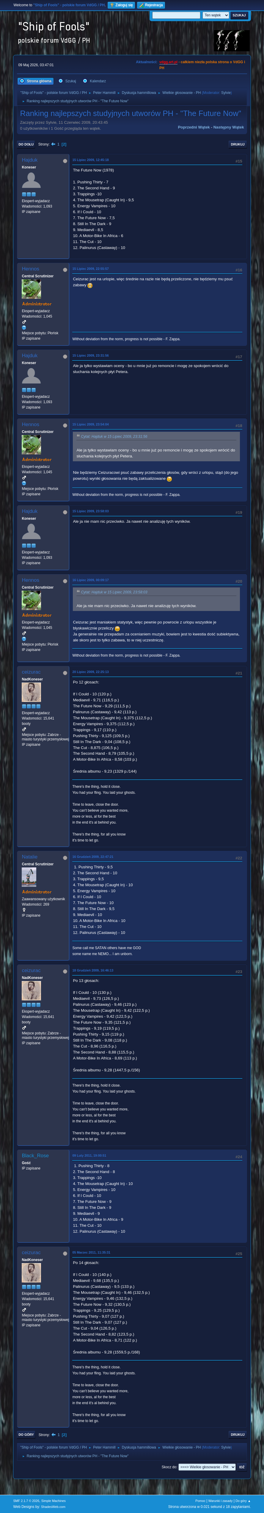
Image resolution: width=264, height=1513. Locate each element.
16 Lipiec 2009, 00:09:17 (90, 580)
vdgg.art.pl (168, 62)
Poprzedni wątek (194, 127)
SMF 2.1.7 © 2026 (26, 1501)
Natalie (29, 857)
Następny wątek (228, 127)
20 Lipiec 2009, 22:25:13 (90, 672)
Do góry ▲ (243, 1501)
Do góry (26, 1434)
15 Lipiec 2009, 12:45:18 (90, 160)
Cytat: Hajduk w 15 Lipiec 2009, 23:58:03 (114, 592)
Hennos (30, 269)
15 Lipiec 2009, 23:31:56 (90, 355)
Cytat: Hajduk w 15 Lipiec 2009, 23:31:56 (114, 436)
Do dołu (26, 144)
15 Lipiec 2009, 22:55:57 (90, 268)
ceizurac (31, 672)
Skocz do (169, 1467)
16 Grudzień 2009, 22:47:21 (92, 856)
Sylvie (226, 93)
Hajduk (29, 160)
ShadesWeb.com (53, 1507)
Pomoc (200, 1501)
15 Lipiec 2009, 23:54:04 (90, 424)
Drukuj (238, 144)
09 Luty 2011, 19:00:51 (89, 1155)
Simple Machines (53, 1501)
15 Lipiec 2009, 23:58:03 (90, 511)
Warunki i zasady (220, 1501)
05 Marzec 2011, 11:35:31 (91, 1252)
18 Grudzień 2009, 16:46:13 (92, 970)
